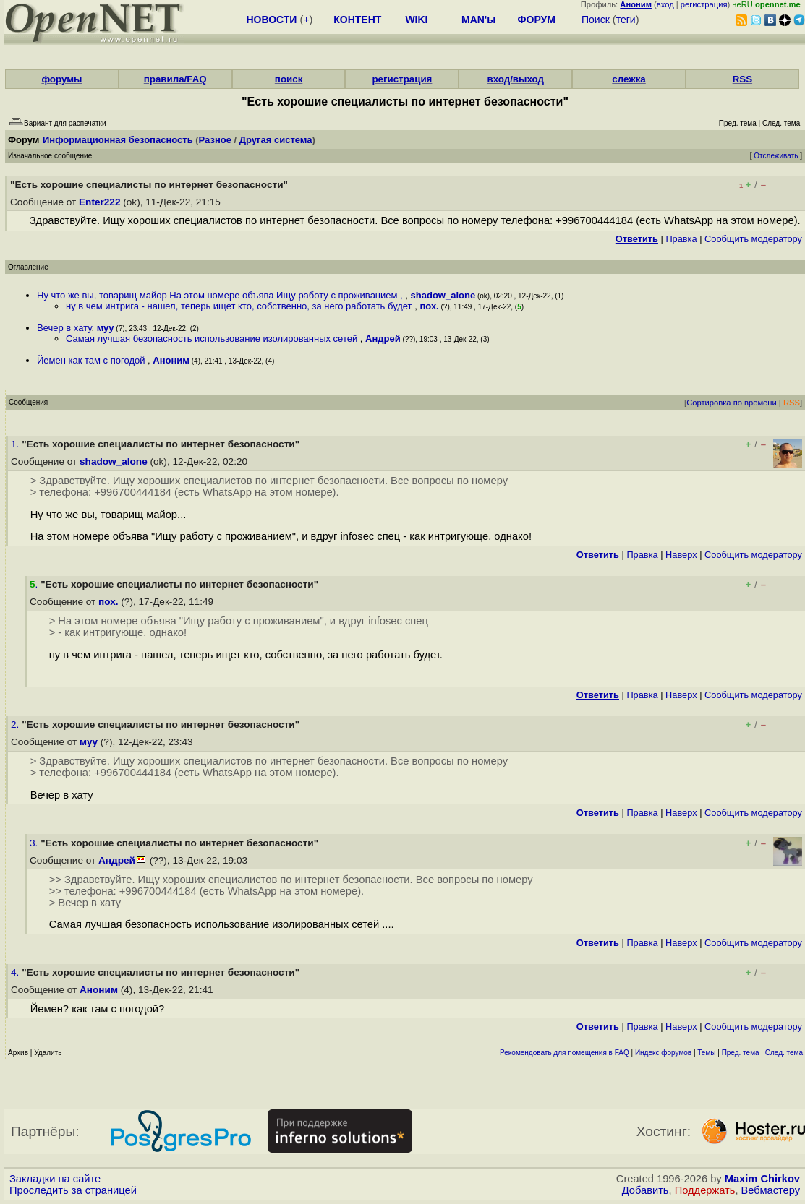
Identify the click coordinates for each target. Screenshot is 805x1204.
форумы (61, 79)
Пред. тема (740, 1053)
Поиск (596, 19)
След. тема (784, 1053)
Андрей (383, 338)
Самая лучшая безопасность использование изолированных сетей (213, 338)
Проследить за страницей (73, 1190)
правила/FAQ (175, 79)
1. (16, 444)
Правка (681, 238)
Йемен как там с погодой (92, 360)
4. (16, 972)
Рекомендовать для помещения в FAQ (564, 1053)
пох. (428, 306)
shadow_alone (443, 295)
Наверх (681, 554)
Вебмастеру (770, 1190)
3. (35, 843)
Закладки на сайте (55, 1178)
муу (105, 327)
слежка (628, 79)
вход (665, 4)
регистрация (704, 4)
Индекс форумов (663, 1053)
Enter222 (99, 202)
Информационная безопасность (118, 139)
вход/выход (515, 79)
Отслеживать (776, 156)
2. (16, 724)
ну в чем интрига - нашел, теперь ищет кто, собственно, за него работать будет (240, 306)
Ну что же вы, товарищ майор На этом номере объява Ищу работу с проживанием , (221, 295)
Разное (215, 139)
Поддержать (705, 1190)
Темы (706, 1053)
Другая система (275, 139)
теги (626, 19)
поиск (288, 79)
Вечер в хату (64, 327)
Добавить (645, 1190)
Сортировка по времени (731, 402)
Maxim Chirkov (762, 1178)
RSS (742, 79)
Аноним (171, 360)
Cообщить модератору (753, 238)
